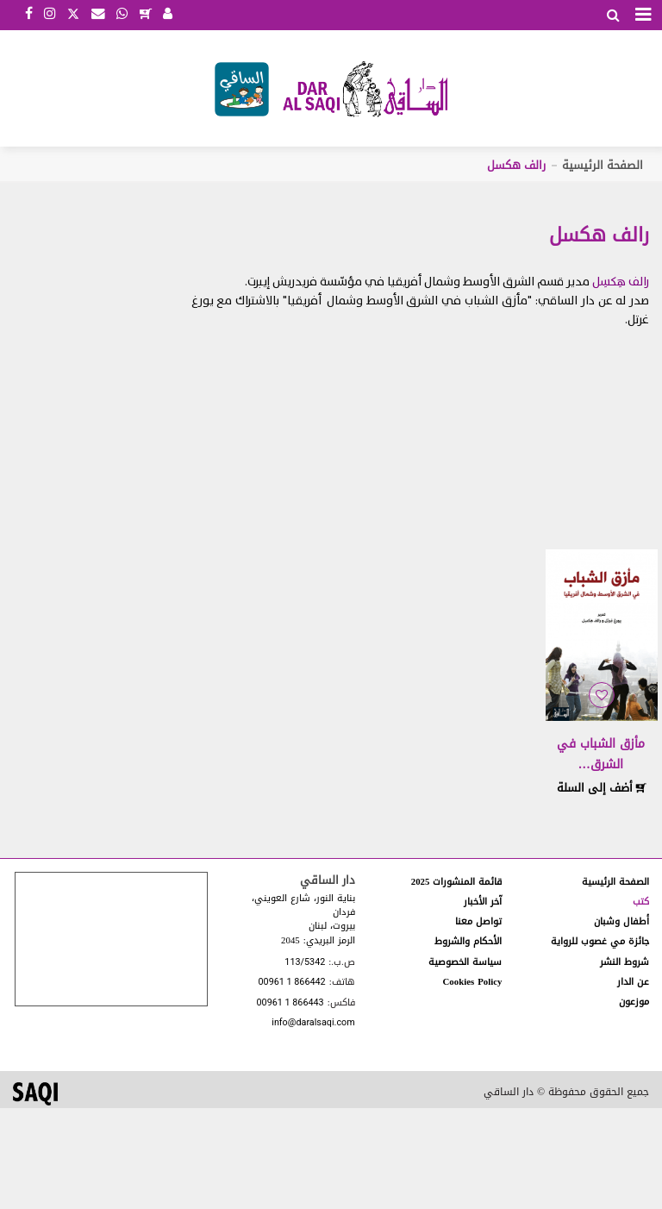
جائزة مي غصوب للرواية (600, 941)
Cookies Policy (473, 982)
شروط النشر (624, 962)
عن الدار (633, 982)
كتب (641, 902)
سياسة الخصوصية (465, 962)
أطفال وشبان (621, 921)
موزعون (634, 1002)
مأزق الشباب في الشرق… (601, 754)
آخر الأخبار (483, 902)
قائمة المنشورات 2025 (457, 882)
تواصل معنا (478, 921)
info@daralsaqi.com (313, 1023)
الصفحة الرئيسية (602, 165)
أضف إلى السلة (601, 787)
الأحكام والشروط (468, 941)
